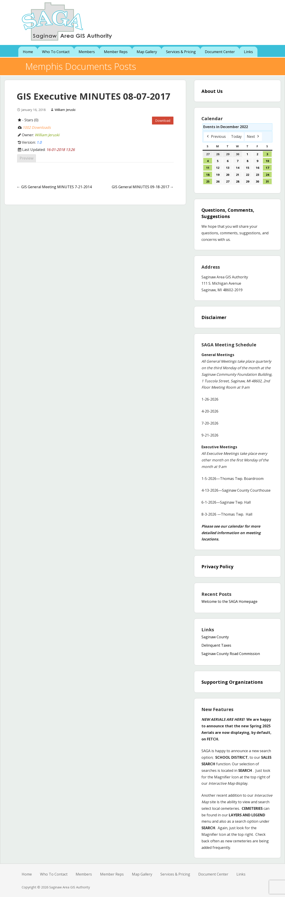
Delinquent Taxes (216, 645)
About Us (212, 91)
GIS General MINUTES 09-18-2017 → (143, 186)
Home (28, 51)
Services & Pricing (181, 51)
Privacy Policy (217, 567)
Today (236, 136)
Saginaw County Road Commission (230, 653)
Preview (26, 158)
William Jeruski (65, 110)
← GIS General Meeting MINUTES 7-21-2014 (54, 186)
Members (87, 51)
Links (248, 51)
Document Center (220, 51)
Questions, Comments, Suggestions (227, 213)
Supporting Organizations (232, 682)
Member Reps (116, 51)
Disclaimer (214, 317)
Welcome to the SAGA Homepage (229, 601)
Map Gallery (147, 51)
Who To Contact (56, 51)
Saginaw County (215, 636)
